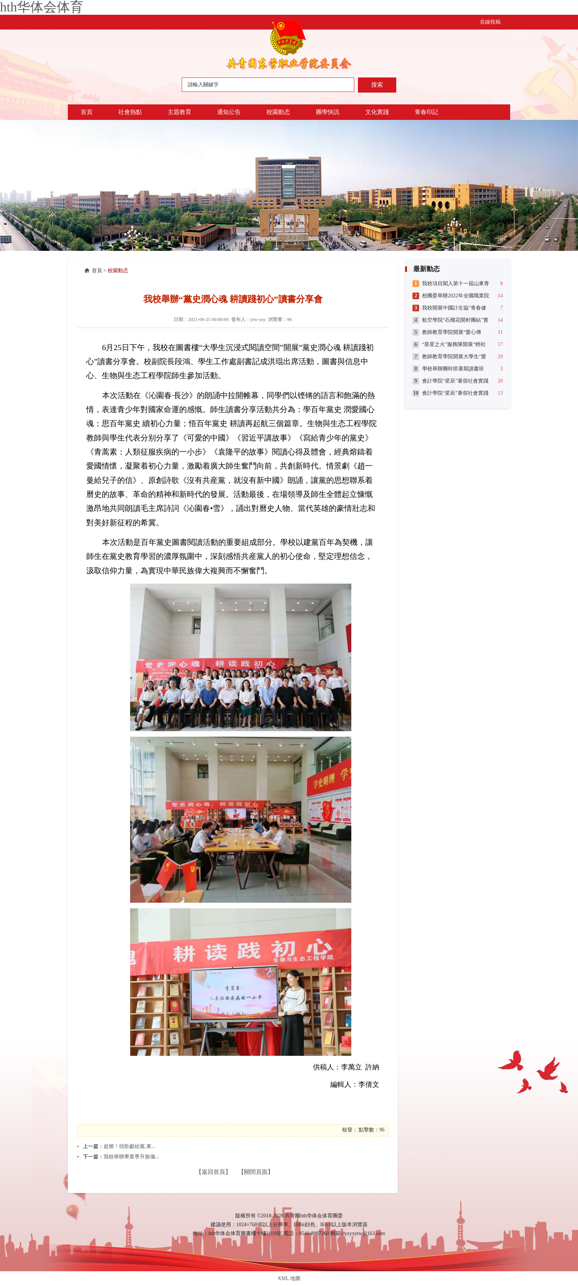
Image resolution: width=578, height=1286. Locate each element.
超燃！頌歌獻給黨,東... (129, 1146)
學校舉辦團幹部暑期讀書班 (453, 368)
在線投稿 (490, 22)
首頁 (87, 112)
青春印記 (426, 112)
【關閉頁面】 (256, 1172)
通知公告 (229, 112)
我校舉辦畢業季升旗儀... (131, 1156)
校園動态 (278, 112)
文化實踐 (377, 112)
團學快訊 (328, 112)
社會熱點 (130, 112)
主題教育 (179, 112)
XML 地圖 (289, 1278)
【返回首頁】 (213, 1172)
